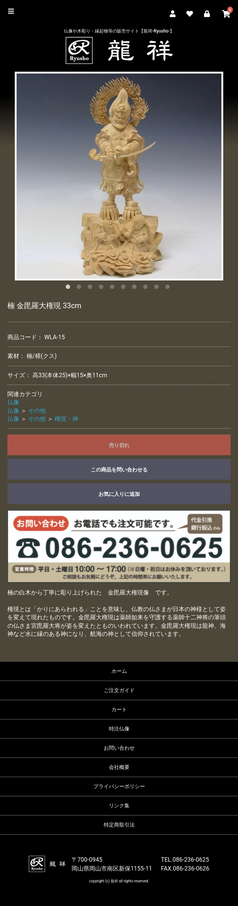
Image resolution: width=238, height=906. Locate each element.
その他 (37, 410)
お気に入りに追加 (119, 494)
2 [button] (80, 288)
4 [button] (102, 288)
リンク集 (119, 805)
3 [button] (91, 288)
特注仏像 (119, 729)
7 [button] (135, 288)
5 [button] (113, 288)
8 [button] (147, 288)
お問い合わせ (119, 748)
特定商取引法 (119, 825)
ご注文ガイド (119, 690)
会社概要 (119, 767)
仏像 (13, 402)
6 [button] (124, 288)
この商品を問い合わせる (119, 470)
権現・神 (66, 418)
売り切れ (119, 445)
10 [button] (169, 288)
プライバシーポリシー (119, 786)
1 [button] (69, 288)
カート (119, 709)
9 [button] (158, 288)
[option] (119, 176)
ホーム (119, 671)
